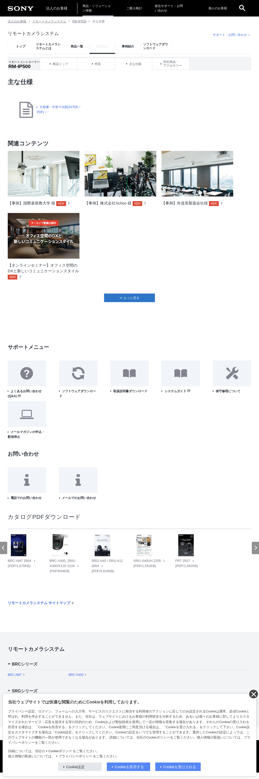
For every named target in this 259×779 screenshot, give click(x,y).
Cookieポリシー (60, 751)
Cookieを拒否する (129, 767)
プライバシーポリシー (75, 756)
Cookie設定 (75, 767)
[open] (242, 8)
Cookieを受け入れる (179, 767)
